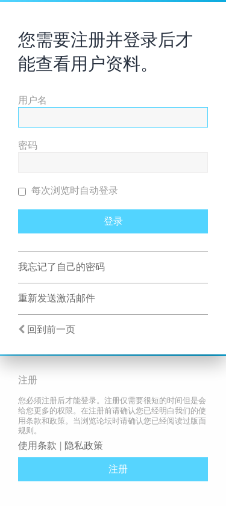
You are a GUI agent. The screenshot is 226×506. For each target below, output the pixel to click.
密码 (27, 145)
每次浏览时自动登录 (68, 190)
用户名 (32, 100)
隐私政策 (83, 445)
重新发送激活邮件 (56, 298)
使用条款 (37, 445)
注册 (118, 469)
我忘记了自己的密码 (61, 267)
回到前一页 (51, 329)
